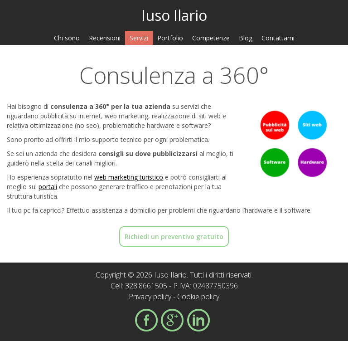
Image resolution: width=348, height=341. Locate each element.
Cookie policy (198, 297)
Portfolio (170, 38)
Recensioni (105, 38)
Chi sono (67, 38)
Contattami (278, 38)
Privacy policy (150, 297)
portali (48, 186)
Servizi (139, 38)
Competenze (211, 38)
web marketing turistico (128, 177)
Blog (245, 38)
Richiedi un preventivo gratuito (174, 236)
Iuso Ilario (174, 15)
